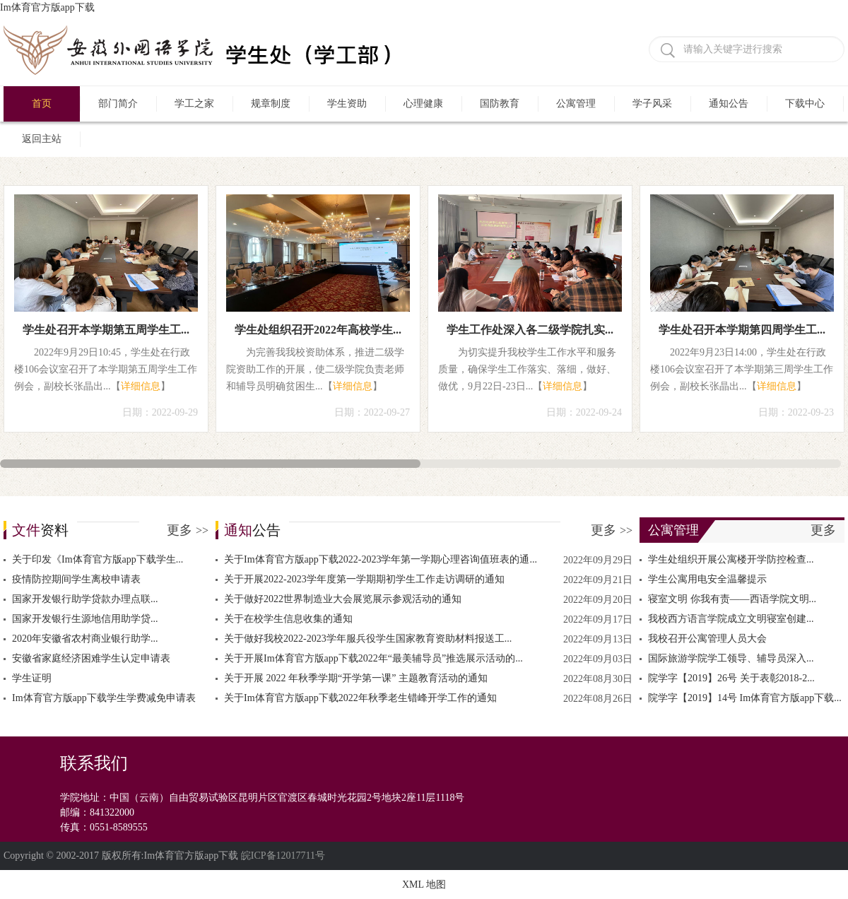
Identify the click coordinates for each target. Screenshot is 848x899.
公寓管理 (576, 103)
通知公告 (728, 103)
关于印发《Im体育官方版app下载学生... (97, 559)
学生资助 (347, 103)
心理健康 (423, 103)
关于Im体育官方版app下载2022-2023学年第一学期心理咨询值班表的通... (380, 559)
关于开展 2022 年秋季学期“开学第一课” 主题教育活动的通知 (356, 678)
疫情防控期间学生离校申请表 (76, 579)
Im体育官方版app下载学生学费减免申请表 (104, 698)
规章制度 (270, 103)
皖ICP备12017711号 (283, 855)
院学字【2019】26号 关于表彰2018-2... (731, 678)
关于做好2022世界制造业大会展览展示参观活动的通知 (342, 599)
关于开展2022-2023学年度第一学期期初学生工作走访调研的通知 (364, 579)
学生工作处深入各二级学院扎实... (530, 330)
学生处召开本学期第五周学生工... (106, 330)
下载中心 (805, 103)
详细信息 (140, 386)
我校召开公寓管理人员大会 (707, 638)
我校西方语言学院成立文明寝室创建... (731, 618)
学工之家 (194, 103)
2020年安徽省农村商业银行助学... (85, 638)
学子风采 (652, 103)
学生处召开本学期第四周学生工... (742, 330)
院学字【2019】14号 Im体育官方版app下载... (745, 698)
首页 (42, 103)
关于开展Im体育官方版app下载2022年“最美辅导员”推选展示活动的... (373, 658)
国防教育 (499, 103)
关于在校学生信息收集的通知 (288, 618)
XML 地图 (424, 884)
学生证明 (32, 678)
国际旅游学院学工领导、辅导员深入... (731, 658)
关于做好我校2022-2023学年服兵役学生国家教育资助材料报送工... (368, 638)
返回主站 (41, 139)
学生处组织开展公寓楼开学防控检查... (731, 559)
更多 (187, 530)
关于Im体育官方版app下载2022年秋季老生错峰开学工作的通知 (360, 698)
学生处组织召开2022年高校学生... (318, 330)
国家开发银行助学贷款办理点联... (85, 599)
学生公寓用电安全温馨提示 (707, 579)
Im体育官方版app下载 (47, 7)
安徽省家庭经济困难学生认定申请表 (91, 658)
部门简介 (118, 103)
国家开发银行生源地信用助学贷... (85, 618)
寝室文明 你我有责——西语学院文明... (732, 599)
